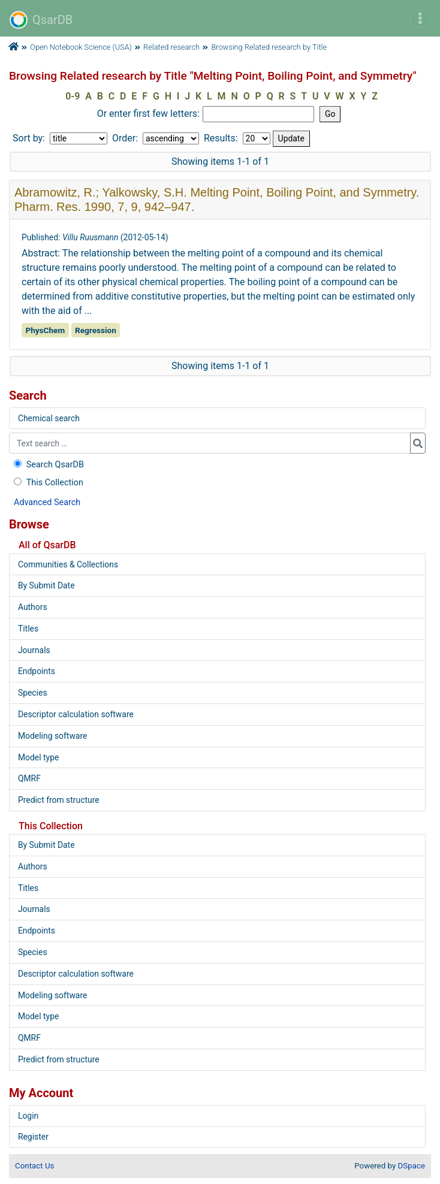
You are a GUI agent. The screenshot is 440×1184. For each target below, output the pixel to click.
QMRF (29, 778)
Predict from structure (59, 800)
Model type (38, 757)
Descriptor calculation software (76, 714)
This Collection (47, 483)
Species (32, 692)
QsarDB (41, 20)
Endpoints (36, 671)
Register (33, 1136)
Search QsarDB (47, 465)
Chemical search (49, 418)
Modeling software (52, 736)
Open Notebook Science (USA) (81, 47)
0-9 (72, 96)
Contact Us (34, 1165)
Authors (32, 607)
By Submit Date (46, 585)
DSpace (411, 1165)
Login (28, 1115)
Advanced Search (47, 502)
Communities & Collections (68, 564)
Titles (28, 628)
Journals (34, 650)
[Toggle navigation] (420, 19)
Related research (171, 47)
